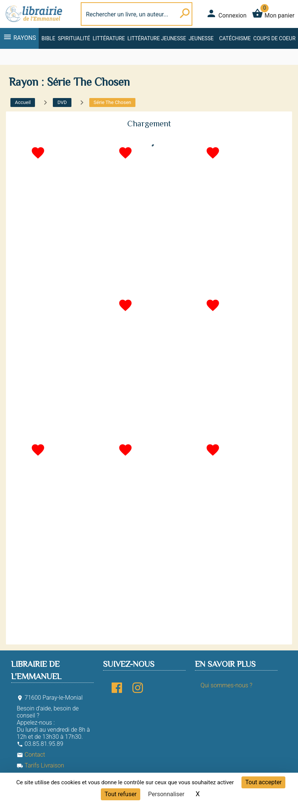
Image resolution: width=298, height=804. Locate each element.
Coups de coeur (274, 38)
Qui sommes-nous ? (226, 685)
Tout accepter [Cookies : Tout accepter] (263, 782)
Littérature (109, 38)
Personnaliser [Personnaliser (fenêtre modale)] (166, 794)
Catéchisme (235, 38)
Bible (48, 38)
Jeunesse (201, 38)
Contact (31, 754)
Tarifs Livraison (40, 765)
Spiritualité (74, 38)
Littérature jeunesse (157, 38)
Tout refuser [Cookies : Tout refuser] (121, 794)
